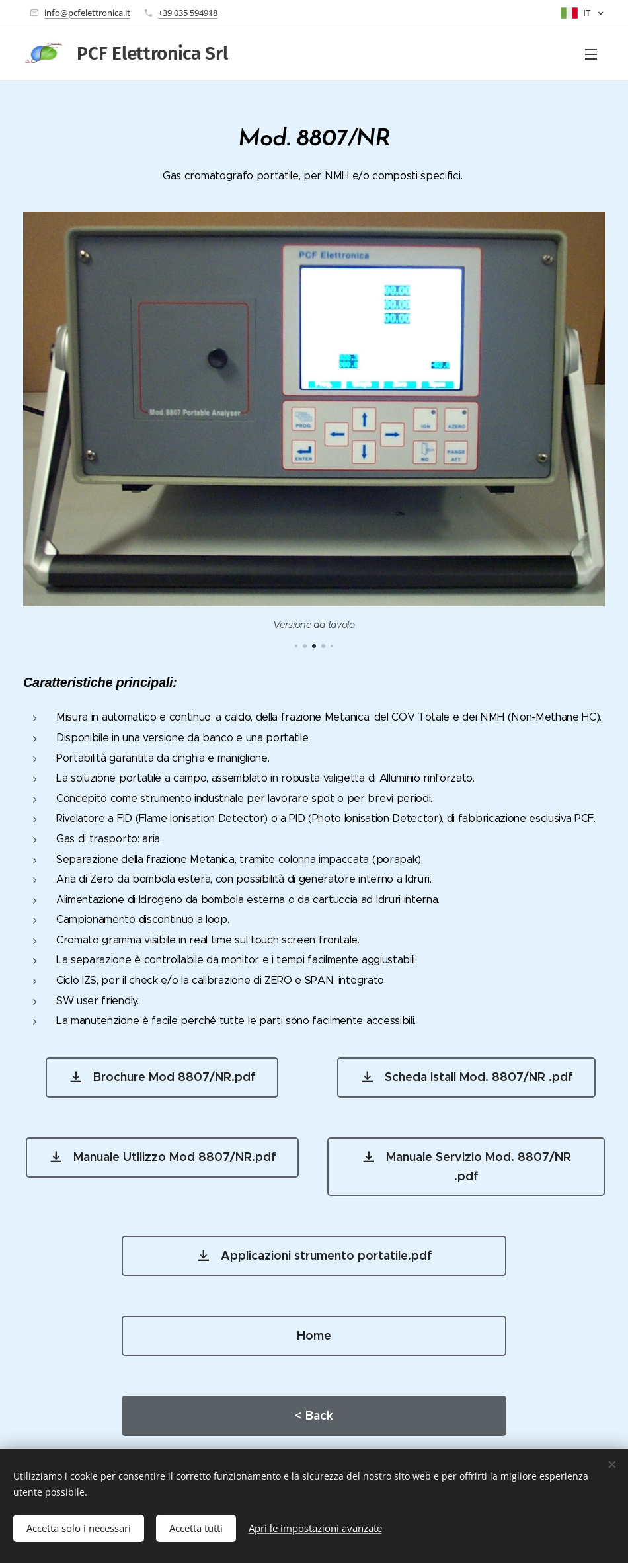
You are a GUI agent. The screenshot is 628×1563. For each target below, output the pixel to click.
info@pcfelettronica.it (87, 13)
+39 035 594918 (187, 13)
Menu (591, 54)
